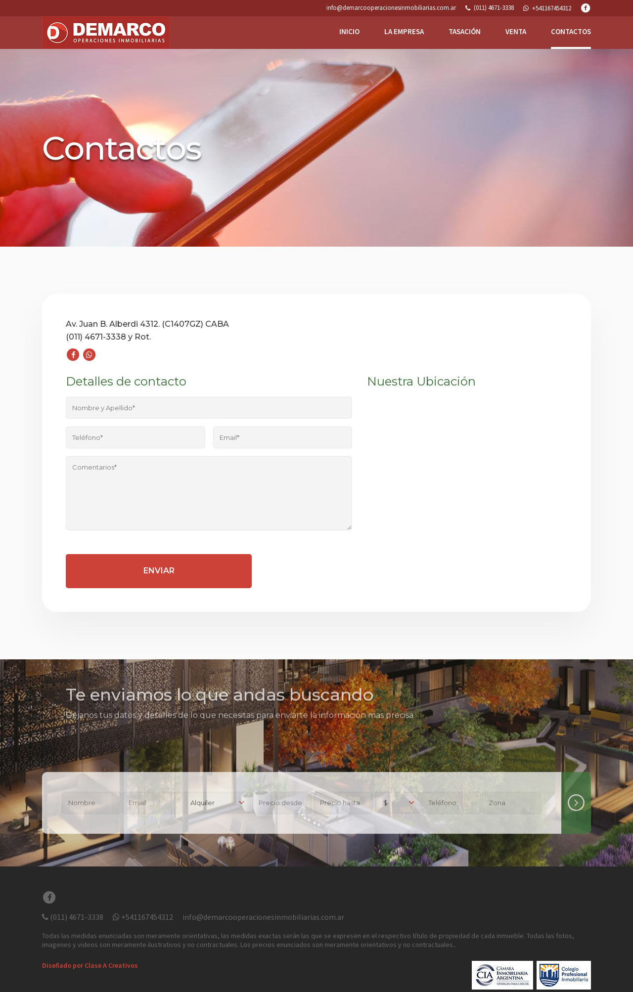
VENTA (515, 31)
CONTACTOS (571, 31)
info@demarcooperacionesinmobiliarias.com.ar (391, 8)
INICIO (349, 31)
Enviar (159, 570)
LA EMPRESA (404, 31)
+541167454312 (143, 916)
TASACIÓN (465, 31)
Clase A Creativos (111, 965)
